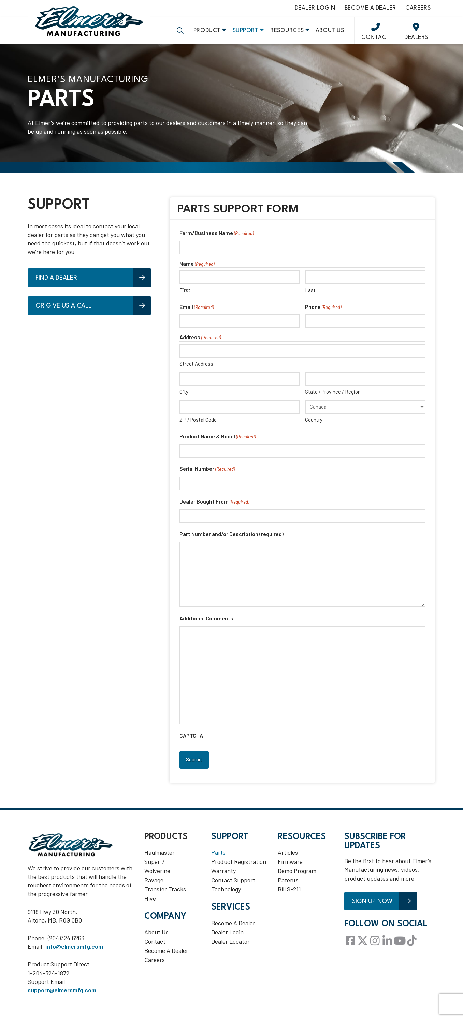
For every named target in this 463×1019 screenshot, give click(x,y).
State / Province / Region (333, 397)
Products (166, 839)
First (184, 295)
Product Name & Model (217, 442)
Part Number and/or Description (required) (231, 539)
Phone (323, 312)
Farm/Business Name (216, 238)
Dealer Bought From (214, 507)
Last (310, 295)
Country (313, 425)
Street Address (196, 369)
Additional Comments (206, 623)
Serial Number (207, 474)
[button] (180, 34)
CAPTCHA (191, 740)
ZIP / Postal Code (198, 425)
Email (196, 312)
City (183, 397)
